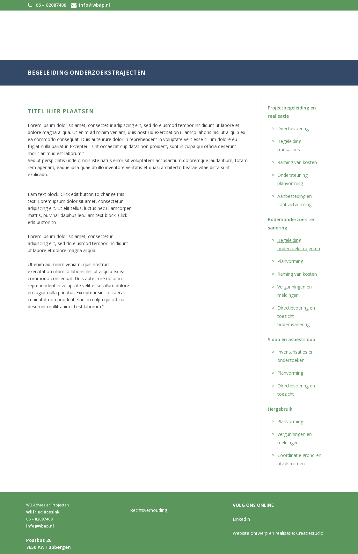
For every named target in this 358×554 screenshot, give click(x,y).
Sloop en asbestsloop (291, 339)
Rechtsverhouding (148, 510)
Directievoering (293, 128)
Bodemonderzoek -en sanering (292, 223)
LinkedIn (241, 519)
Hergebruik (280, 409)
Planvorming (290, 261)
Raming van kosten (297, 162)
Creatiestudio (310, 533)
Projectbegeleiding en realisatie (292, 112)
